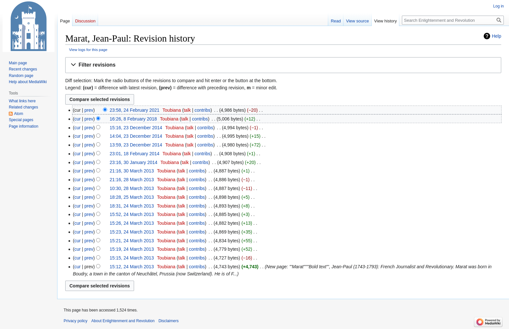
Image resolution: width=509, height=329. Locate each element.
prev (88, 110)
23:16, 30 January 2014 (133, 162)
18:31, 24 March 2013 (132, 206)
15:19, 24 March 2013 (132, 249)
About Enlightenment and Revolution (123, 321)
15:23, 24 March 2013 (132, 231)
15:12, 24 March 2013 (132, 266)
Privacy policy (75, 321)
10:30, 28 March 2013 (132, 188)
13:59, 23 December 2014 (136, 144)
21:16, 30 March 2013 (132, 170)
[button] (283, 65)
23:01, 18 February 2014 (134, 153)
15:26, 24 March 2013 (132, 223)
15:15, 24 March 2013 (132, 257)
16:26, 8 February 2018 (133, 118)
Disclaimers (168, 321)
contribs (202, 110)
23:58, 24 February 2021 (134, 110)
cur (77, 118)
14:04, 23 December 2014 (136, 136)
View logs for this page (88, 49)
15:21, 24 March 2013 (132, 240)
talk (187, 110)
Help (496, 36)
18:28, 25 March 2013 (132, 197)
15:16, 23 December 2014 (136, 127)
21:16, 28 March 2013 (132, 179)
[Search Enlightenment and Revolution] (453, 20)
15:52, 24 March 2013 (132, 214)
